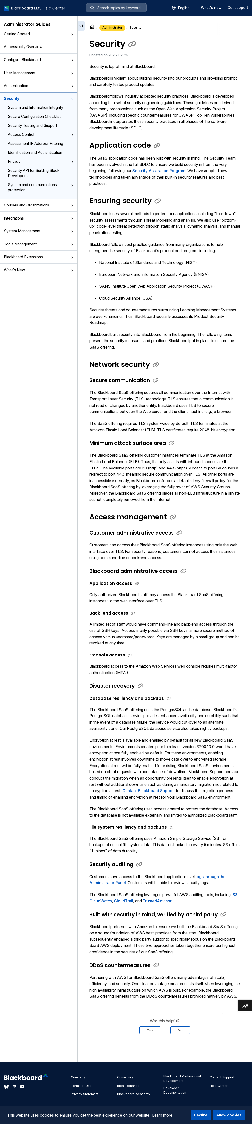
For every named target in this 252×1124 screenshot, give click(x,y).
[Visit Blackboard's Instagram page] (22, 1086)
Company (78, 1077)
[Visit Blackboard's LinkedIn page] (15, 1086)
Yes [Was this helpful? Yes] (150, 1030)
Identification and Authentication (35, 152)
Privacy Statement (84, 1094)
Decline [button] (200, 1115)
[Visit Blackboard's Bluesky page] (7, 1086)
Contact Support (222, 1077)
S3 (235, 894)
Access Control (40, 134)
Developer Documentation (174, 1090)
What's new (211, 7)
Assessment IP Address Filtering (35, 143)
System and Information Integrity (35, 107)
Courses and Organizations (38, 205)
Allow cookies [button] (229, 1115)
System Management (38, 231)
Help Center (219, 1085)
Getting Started (38, 34)
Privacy (40, 161)
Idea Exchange (128, 1085)
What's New (38, 270)
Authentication (38, 85)
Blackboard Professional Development (182, 1078)
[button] (72, 34)
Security (38, 98)
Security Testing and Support (32, 125)
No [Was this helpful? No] (180, 1030)
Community (125, 1077)
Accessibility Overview (23, 46)
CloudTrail (123, 901)
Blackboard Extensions (38, 257)
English (186, 8)
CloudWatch (100, 901)
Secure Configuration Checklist (34, 116)
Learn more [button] (162, 1115)
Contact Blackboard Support (148, 790)
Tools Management (38, 244)
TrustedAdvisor (157, 901)
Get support (237, 7)
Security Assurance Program (158, 170)
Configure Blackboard (38, 59)
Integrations (38, 218)
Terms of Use (81, 1085)
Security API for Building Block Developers (33, 173)
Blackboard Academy (133, 1094)
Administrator (112, 27)
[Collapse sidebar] (81, 26)
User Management (38, 73)
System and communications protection (40, 187)
